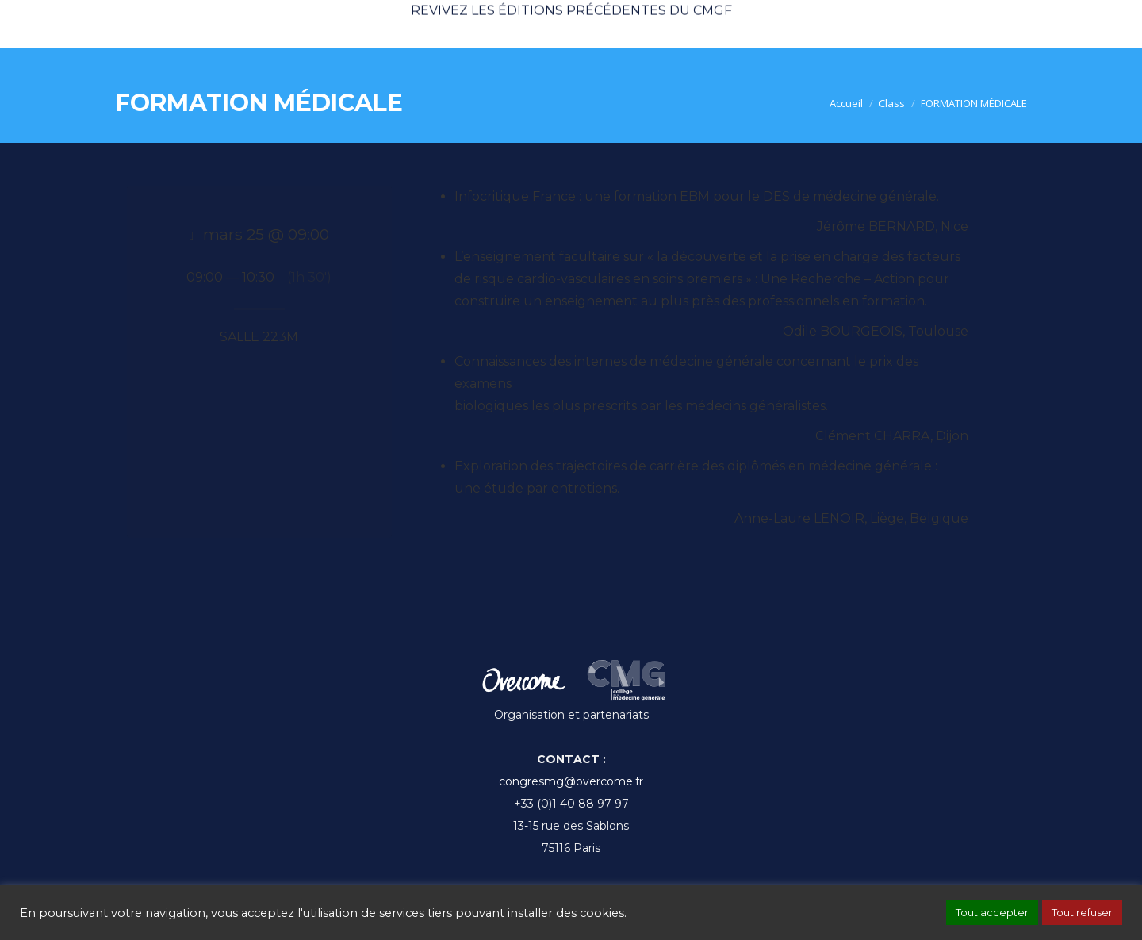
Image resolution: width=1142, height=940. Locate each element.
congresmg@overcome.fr (571, 781)
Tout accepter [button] (992, 912)
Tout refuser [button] (1082, 912)
